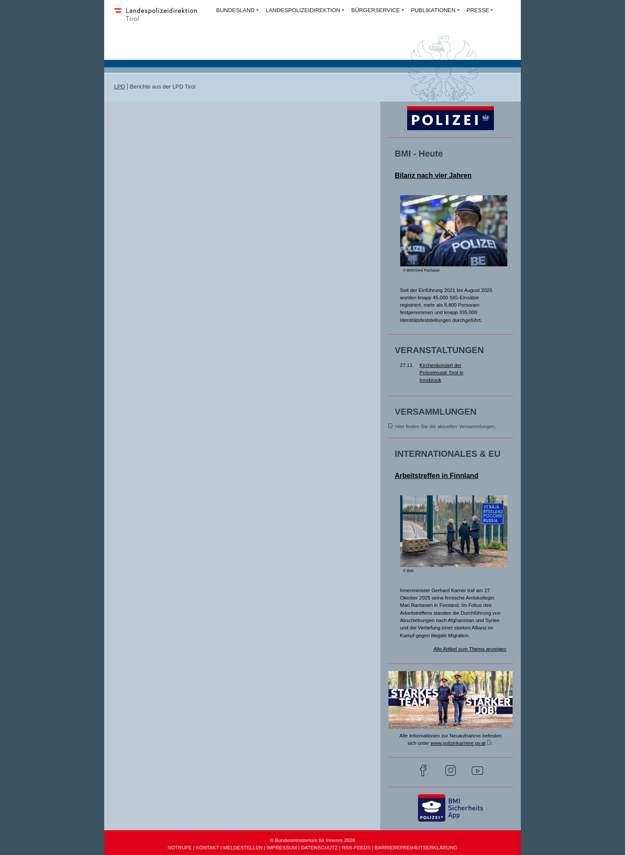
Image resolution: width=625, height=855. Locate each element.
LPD (119, 86)
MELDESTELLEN (243, 847)
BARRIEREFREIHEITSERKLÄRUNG (416, 847)
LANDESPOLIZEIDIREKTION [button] (303, 10)
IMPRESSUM (281, 847)
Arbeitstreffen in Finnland (437, 475)
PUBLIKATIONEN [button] (433, 10)
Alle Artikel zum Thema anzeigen (470, 649)
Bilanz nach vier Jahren (433, 175)
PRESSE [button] (478, 10)
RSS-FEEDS (356, 847)
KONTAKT (207, 847)
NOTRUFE (180, 847)
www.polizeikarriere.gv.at (458, 743)
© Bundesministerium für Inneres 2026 (312, 840)
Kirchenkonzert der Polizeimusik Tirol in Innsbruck (442, 373)
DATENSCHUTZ (319, 847)
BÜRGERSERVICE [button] (375, 10)
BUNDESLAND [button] (235, 10)
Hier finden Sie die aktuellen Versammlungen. (445, 426)
